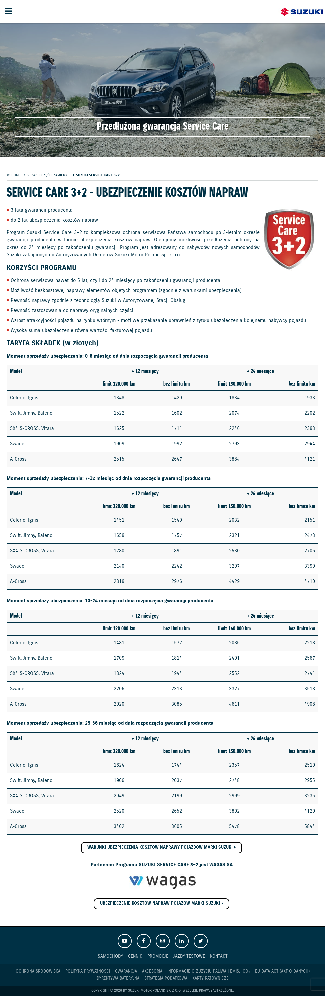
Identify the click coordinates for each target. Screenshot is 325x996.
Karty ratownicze (210, 978)
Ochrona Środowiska (38, 971)
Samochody (110, 956)
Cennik (135, 956)
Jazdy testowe (189, 956)
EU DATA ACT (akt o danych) (282, 971)
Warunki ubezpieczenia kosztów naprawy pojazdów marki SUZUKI (160, 847)
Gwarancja (126, 971)
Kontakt (219, 956)
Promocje (157, 956)
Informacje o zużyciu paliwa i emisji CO (208, 972)
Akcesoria (152, 971)
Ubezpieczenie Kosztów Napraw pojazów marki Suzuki (160, 903)
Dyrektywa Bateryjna (118, 978)
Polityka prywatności (87, 971)
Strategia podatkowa (165, 978)
